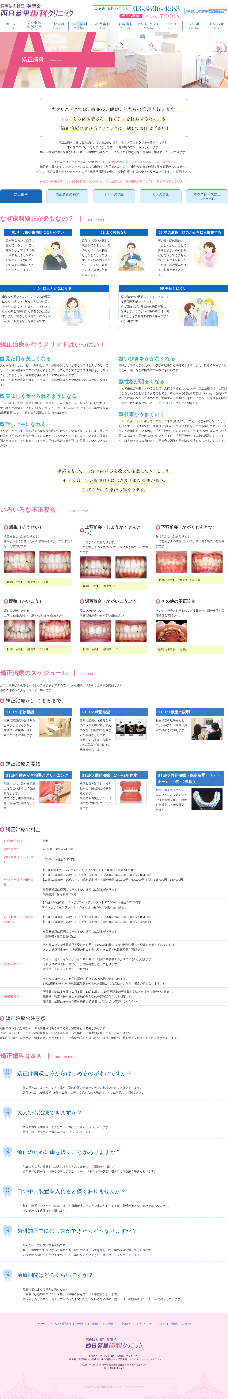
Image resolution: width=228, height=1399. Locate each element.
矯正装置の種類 (67, 194)
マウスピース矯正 (207, 196)
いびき (171, 26)
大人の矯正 (160, 194)
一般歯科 (57, 26)
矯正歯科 (80, 26)
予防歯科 (125, 26)
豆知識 (194, 26)
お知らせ (186, 1323)
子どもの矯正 (114, 194)
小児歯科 (102, 26)
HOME (11, 26)
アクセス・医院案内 (34, 26)
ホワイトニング (148, 26)
